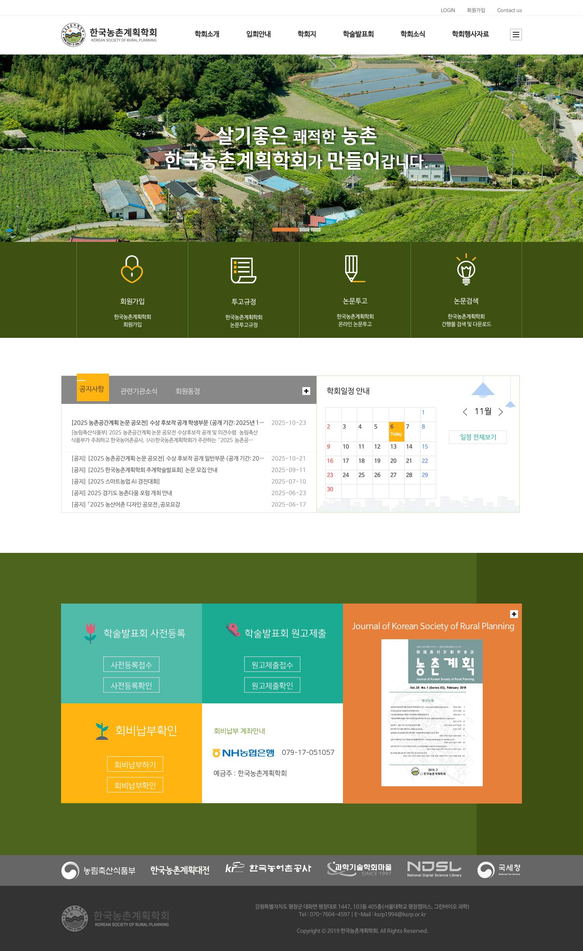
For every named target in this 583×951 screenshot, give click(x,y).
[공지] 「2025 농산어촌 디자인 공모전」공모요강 (125, 504)
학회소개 (207, 34)
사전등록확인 (131, 686)
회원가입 (476, 10)
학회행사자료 (470, 34)
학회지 (307, 34)
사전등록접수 (131, 665)
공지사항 (92, 389)
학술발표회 (358, 34)
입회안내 (258, 34)
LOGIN (448, 10)
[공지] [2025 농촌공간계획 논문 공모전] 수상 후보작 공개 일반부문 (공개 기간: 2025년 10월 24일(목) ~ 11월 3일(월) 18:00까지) (168, 458)
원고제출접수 (272, 665)
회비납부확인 (135, 786)
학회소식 (413, 34)
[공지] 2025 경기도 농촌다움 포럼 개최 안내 (121, 493)
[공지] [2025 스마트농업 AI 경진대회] (116, 481)
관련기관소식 (139, 391)
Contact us (509, 10)
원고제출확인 (272, 686)
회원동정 (188, 391)
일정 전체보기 (478, 437)
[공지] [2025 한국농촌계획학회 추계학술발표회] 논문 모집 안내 (144, 470)
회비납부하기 (135, 765)
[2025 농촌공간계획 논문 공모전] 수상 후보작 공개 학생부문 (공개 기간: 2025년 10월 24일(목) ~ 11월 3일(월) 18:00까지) (168, 423)
